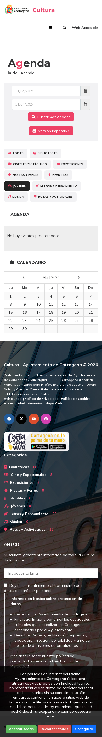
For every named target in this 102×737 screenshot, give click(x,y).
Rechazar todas (54, 729)
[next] (78, 277)
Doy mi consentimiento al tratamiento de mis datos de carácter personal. (45, 588)
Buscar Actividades (51, 116)
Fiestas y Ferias (23, 175)
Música (16, 196)
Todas (16, 153)
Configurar (84, 729)
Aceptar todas (21, 729)
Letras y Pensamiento (56, 186)
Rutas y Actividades (53, 196)
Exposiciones (70, 164)
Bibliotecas (45, 153)
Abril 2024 (51, 277)
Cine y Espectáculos (27, 164)
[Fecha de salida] (46, 104)
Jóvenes (17, 186)
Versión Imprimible (51, 131)
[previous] (24, 277)
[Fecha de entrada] (46, 91)
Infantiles (58, 175)
